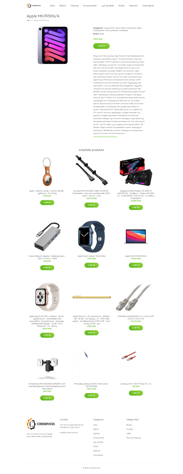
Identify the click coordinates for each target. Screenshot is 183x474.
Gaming (74, 6)
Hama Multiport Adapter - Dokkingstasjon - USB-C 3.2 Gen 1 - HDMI (47, 259)
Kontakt (130, 431)
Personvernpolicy (134, 440)
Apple (139, 30)
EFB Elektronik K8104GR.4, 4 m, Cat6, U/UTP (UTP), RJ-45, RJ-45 (136, 319)
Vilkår (129, 435)
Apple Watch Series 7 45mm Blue (92, 258)
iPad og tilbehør (111, 32)
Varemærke (148, 6)
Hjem (29, 22)
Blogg (129, 427)
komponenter (90, 6)
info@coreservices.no (69, 435)
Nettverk (133, 6)
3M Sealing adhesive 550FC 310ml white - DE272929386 (91, 387)
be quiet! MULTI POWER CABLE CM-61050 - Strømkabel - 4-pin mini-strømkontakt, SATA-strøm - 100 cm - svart (91, 195)
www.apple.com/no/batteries (105, 138)
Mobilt (121, 6)
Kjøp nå (101, 48)
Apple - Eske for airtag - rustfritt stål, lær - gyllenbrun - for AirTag (47, 194)
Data (52, 6)
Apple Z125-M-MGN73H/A (136, 258)
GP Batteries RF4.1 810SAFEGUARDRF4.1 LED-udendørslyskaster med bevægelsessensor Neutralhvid (47, 388)
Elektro (62, 6)
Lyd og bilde (107, 6)
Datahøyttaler (99, 32)
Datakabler (123, 32)
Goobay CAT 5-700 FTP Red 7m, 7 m (136, 386)
